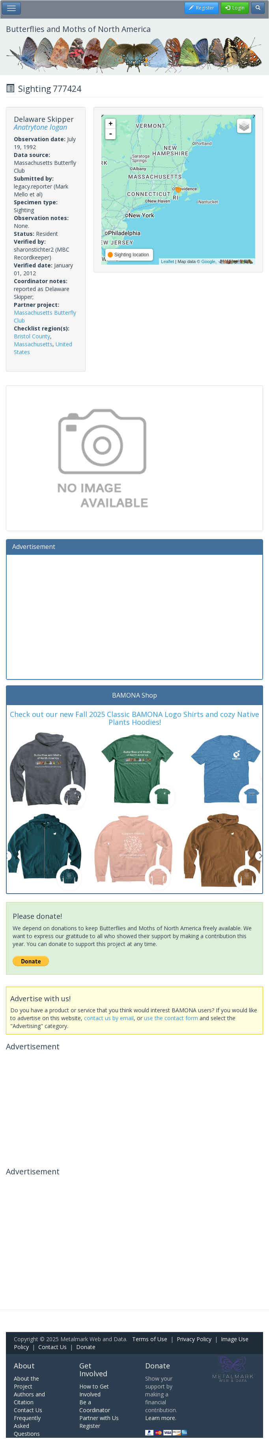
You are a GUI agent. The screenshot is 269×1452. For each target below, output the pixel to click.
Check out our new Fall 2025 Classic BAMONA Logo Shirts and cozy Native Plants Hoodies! (134, 718)
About (24, 1365)
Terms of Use (149, 1339)
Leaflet (167, 261)
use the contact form (171, 1018)
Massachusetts (33, 344)
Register (89, 1426)
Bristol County (32, 336)
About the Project (26, 1382)
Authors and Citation (29, 1398)
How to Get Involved (94, 1390)
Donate (85, 1347)
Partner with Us (99, 1418)
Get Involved (93, 1369)
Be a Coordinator (94, 1406)
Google (208, 261)
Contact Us (52, 1347)
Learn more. (160, 1418)
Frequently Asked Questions (27, 1425)
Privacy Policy (194, 1339)
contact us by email (109, 1018)
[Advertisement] (134, 616)
